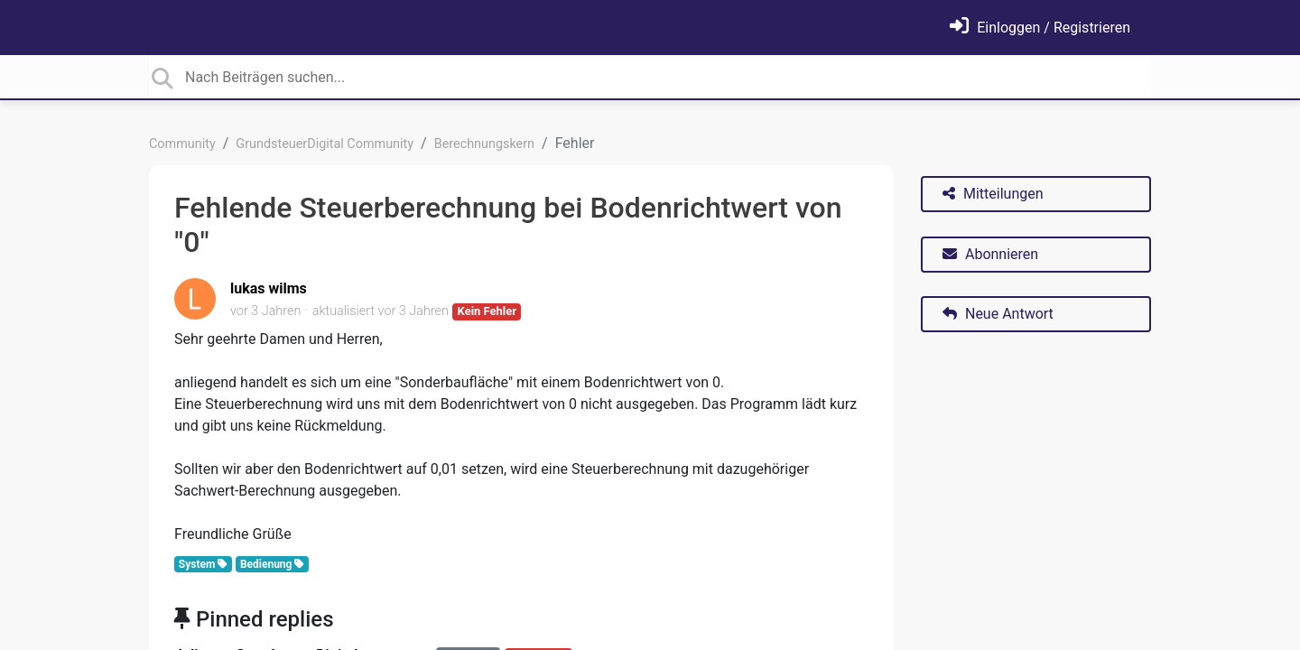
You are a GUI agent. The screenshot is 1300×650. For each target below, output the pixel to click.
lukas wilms (268, 288)
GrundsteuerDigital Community (324, 144)
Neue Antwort (998, 313)
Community (182, 144)
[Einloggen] (1040, 27)
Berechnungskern (484, 144)
